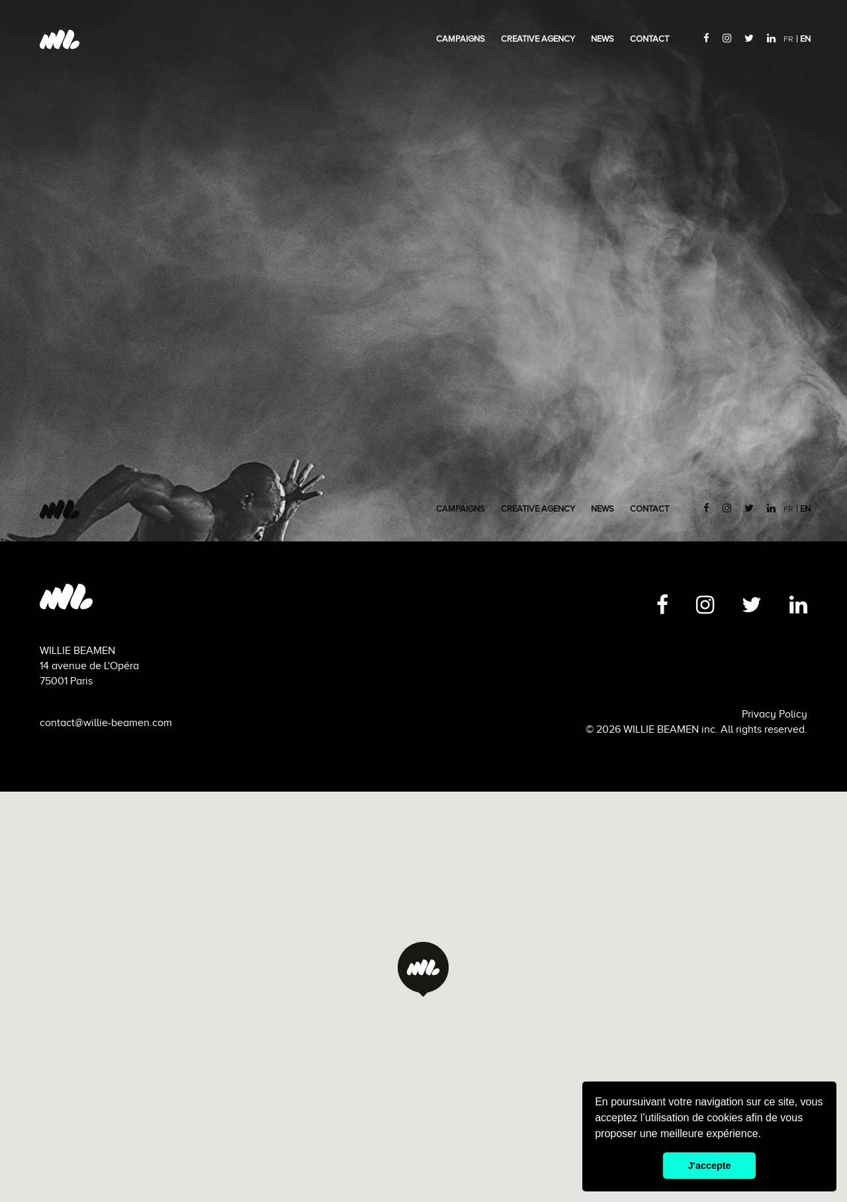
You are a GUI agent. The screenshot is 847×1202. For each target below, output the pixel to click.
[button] (423, 969)
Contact (649, 39)
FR (788, 39)
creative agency (538, 39)
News (602, 39)
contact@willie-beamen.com (106, 723)
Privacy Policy (774, 714)
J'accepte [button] (709, 1165)
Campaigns (460, 39)
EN (805, 39)
